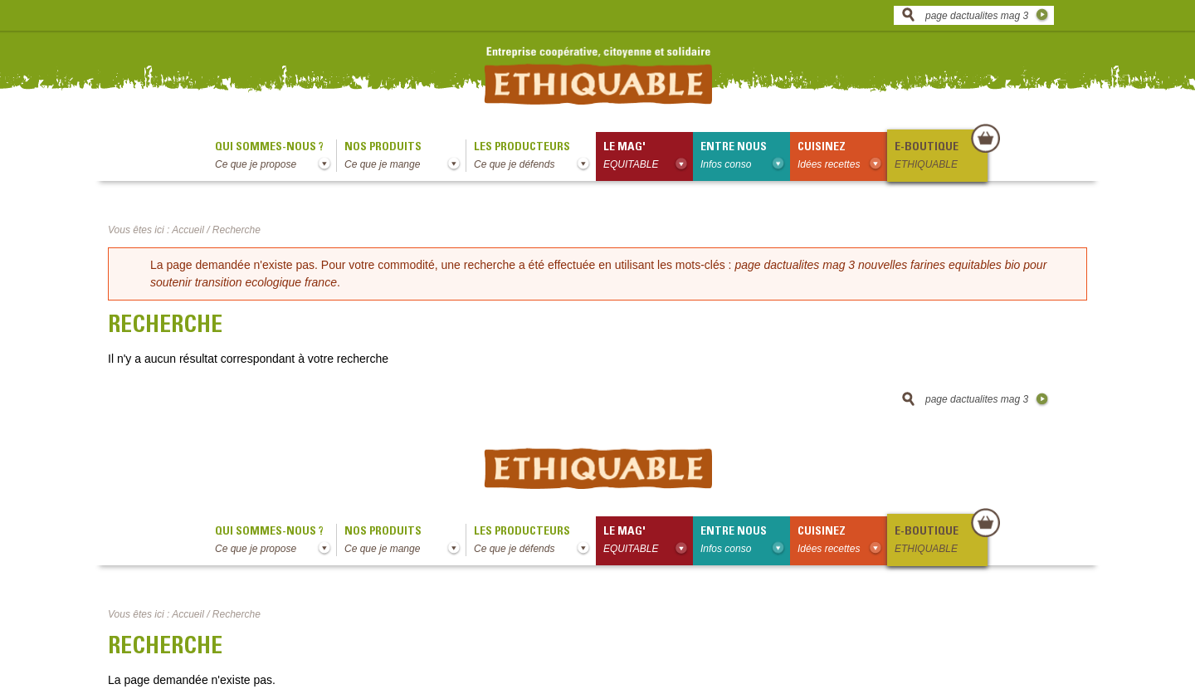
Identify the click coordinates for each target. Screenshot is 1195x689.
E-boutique (940, 157)
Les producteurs (535, 157)
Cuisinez (842, 157)
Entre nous (745, 157)
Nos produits (405, 157)
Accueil (188, 230)
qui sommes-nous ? (275, 157)
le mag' (648, 157)
